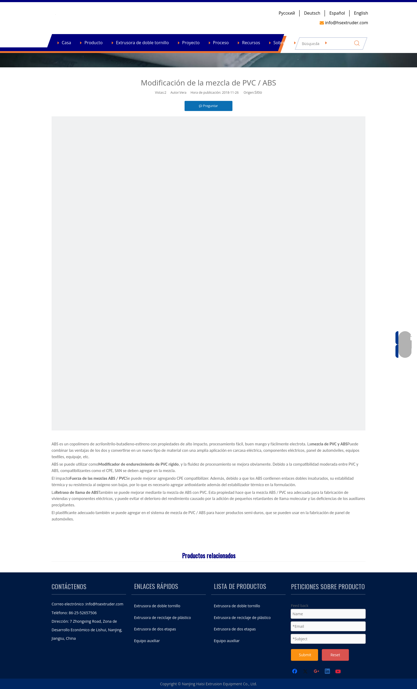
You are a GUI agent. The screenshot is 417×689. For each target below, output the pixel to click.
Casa (66, 43)
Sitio (258, 92)
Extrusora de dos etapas (155, 628)
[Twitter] (306, 671)
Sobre (279, 43)
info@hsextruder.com (104, 603)
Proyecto (191, 43)
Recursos (251, 43)
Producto (93, 43)
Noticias (337, 43)
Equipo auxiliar (147, 640)
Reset (335, 654)
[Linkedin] (327, 671)
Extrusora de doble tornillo (142, 43)
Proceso (221, 43)
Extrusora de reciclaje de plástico (162, 617)
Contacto (307, 43)
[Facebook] (295, 671)
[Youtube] (338, 671)
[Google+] (316, 671)
